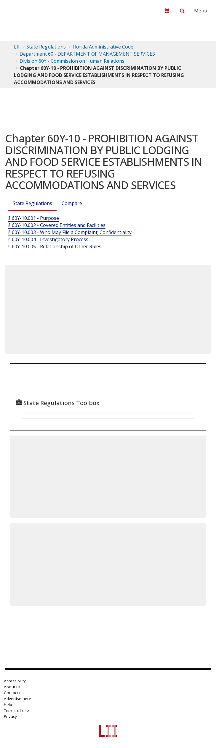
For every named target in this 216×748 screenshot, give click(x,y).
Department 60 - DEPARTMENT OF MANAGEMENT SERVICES (87, 54)
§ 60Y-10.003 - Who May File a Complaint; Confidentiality (70, 232)
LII (17, 46)
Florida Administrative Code (103, 46)
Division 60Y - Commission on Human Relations (72, 61)
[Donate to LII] (167, 11)
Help (8, 704)
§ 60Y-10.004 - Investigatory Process (48, 239)
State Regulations (46, 46)
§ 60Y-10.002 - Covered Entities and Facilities (56, 225)
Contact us (14, 692)
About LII (12, 686)
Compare (72, 203)
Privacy (10, 716)
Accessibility (15, 680)
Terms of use (16, 710)
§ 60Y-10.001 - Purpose (33, 218)
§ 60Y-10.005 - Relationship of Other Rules (54, 246)
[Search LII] (182, 11)
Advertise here (17, 698)
